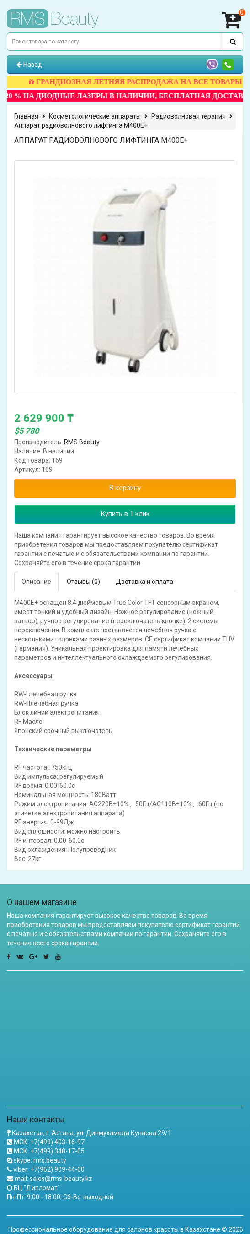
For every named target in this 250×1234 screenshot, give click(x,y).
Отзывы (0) (83, 581)
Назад (29, 64)
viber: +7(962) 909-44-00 (49, 1169)
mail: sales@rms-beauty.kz (53, 1178)
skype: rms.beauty (40, 1160)
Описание (36, 581)
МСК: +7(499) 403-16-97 (49, 1142)
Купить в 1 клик (125, 514)
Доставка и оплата (144, 581)
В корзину (125, 488)
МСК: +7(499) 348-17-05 (49, 1151)
